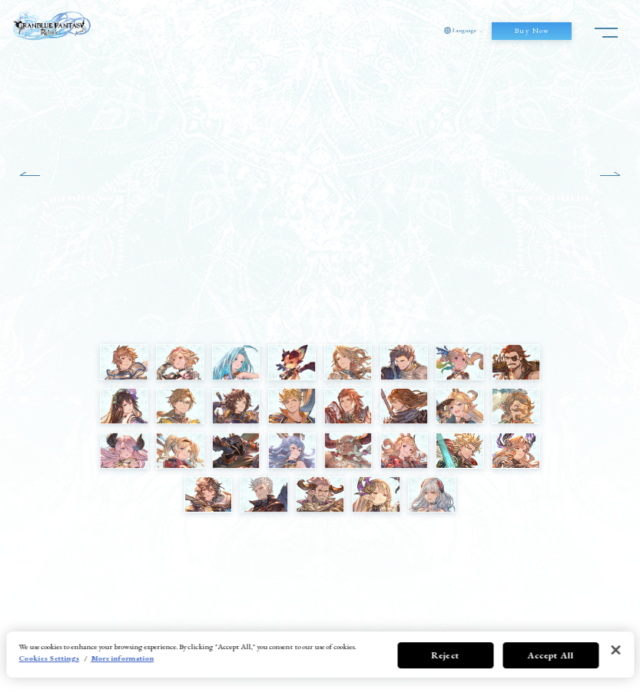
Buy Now (532, 30)
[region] (320, 655)
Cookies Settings (48, 658)
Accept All (550, 655)
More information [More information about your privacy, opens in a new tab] (122, 658)
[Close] (615, 650)
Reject (445, 655)
